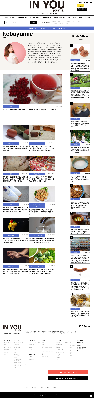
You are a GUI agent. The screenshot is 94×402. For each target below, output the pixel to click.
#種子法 (54, 21)
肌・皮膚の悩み (17, 349)
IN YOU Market (80, 342)
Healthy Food (32, 342)
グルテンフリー (31, 347)
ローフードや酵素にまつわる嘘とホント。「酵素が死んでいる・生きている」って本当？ (29, 113)
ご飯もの (71, 350)
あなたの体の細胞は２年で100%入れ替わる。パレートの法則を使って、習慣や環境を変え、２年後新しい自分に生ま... (15, 270)
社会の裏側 (6, 354)
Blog (78, 345)
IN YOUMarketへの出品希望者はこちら (82, 9)
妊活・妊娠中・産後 (18, 367)
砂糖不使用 (58, 357)
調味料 (71, 355)
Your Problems (17, 342)
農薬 (5, 347)
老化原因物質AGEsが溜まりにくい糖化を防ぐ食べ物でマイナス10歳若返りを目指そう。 (41, 211)
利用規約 (55, 389)
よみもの (75, 88)
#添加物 (61, 23)
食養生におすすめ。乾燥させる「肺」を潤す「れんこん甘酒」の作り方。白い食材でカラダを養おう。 (80, 180)
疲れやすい (16, 359)
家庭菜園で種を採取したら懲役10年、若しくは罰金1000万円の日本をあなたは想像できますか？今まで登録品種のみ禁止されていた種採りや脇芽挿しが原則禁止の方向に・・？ (80, 95)
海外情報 (43, 347)
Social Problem (7, 342)
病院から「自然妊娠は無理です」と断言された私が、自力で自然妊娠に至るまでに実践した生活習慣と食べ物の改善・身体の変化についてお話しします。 (80, 67)
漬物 (71, 348)
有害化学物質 (6, 352)
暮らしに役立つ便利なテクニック (48, 349)
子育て (37, 142)
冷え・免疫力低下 (17, 352)
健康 (11, 173)
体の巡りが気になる (18, 360)
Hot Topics (44, 342)
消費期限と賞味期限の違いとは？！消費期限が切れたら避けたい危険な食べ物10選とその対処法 (15, 147)
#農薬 (59, 21)
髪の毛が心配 (16, 362)
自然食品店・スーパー (33, 361)
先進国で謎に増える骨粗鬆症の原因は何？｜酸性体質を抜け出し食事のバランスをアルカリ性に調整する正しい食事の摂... (41, 272)
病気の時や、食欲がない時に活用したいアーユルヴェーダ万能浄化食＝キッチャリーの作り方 (80, 232)
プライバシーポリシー (65, 389)
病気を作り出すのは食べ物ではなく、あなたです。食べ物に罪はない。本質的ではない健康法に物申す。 (15, 239)
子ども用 (58, 355)
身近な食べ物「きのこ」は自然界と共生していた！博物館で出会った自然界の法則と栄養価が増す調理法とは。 (80, 316)
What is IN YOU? (80, 343)
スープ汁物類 (72, 347)
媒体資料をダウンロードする (75, 373)
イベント (43, 354)
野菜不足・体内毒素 (37, 266)
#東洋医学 (54, 23)
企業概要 (25, 389)
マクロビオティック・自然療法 (34, 344)
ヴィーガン (31, 352)
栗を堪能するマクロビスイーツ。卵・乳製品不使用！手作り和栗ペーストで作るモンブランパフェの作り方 (80, 125)
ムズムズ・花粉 (17, 357)
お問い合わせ (34, 389)
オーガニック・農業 (7, 344)
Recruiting (79, 347)
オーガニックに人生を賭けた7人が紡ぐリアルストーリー (81, 350)
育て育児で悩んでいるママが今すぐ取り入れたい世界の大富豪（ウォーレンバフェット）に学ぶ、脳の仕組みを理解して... (41, 147)
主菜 (71, 353)
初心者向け (11, 142)
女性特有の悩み (17, 347)
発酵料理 (30, 349)
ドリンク (58, 360)
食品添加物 (37, 173)
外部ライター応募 (45, 389)
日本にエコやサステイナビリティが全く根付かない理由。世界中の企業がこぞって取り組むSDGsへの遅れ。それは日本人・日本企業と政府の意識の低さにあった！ (80, 260)
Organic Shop (32, 356)
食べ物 (75, 60)
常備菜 (71, 343)
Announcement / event (47, 352)
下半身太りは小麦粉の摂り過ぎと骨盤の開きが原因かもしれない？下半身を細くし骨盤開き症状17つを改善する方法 (15, 178)
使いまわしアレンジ (60, 354)
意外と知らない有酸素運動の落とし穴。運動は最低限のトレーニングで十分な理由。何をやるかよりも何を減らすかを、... (15, 209)
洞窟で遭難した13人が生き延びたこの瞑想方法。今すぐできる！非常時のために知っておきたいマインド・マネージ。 (80, 151)
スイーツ (58, 359)
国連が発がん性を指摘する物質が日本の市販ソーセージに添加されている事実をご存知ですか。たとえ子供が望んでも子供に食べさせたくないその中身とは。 (80, 288)
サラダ (71, 352)
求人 (43, 356)
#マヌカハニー (67, 23)
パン (71, 345)
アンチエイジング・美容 (37, 205)
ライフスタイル (37, 234)
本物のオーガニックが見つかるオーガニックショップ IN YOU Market (47, 28)
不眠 (15, 354)
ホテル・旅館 (31, 359)
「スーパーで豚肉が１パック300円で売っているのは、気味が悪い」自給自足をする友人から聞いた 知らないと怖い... (41, 178)
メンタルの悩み (17, 355)
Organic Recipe (59, 342)
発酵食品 (11, 110)
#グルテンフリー (76, 21)
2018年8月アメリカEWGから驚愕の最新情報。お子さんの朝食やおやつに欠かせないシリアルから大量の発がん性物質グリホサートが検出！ (80, 206)
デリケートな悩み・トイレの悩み (20, 365)
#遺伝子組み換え (66, 21)
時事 (5, 355)
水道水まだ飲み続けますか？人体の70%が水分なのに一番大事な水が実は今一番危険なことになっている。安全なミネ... (41, 239)
